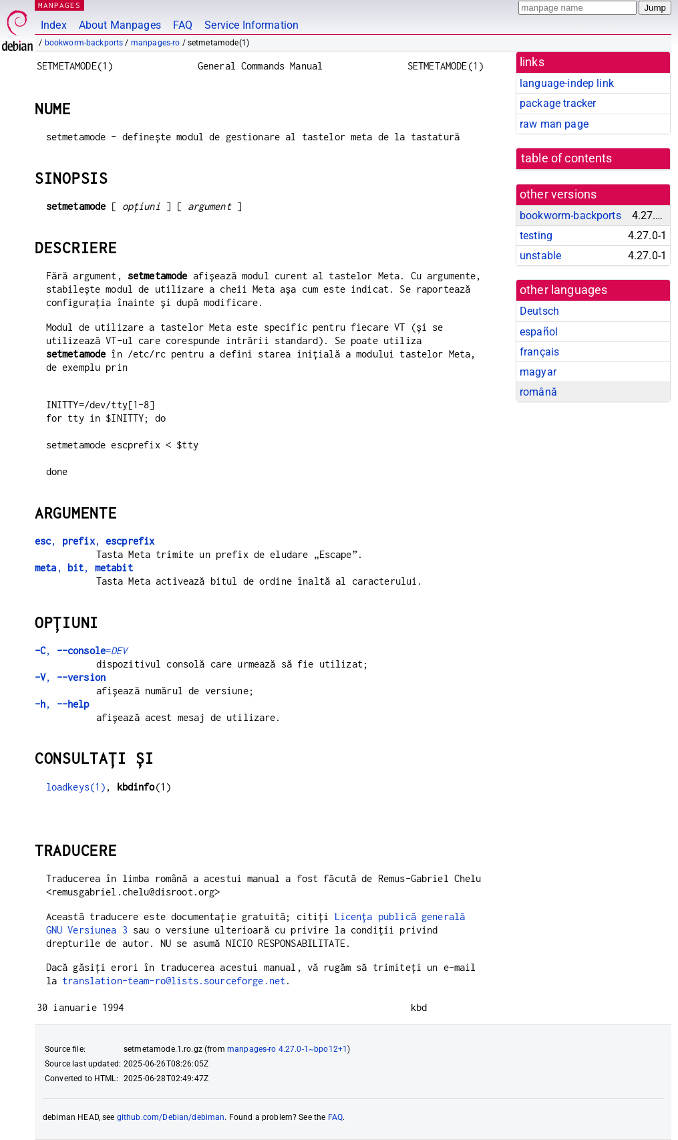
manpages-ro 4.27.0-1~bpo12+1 (287, 1049)
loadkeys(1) (76, 787)
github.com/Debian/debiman (171, 1117)
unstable (540, 255)
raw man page (554, 124)
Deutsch (539, 311)
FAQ (182, 25)
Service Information (251, 25)
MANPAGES (59, 5)
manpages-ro (155, 42)
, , (94, 541)
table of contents (567, 158)
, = (81, 650)
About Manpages (120, 25)
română (538, 392)
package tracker (558, 103)
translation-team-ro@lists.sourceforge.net (173, 980)
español (539, 331)
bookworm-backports (84, 42)
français (539, 351)
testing (536, 235)
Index (54, 25)
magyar (538, 372)
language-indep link (567, 83)
